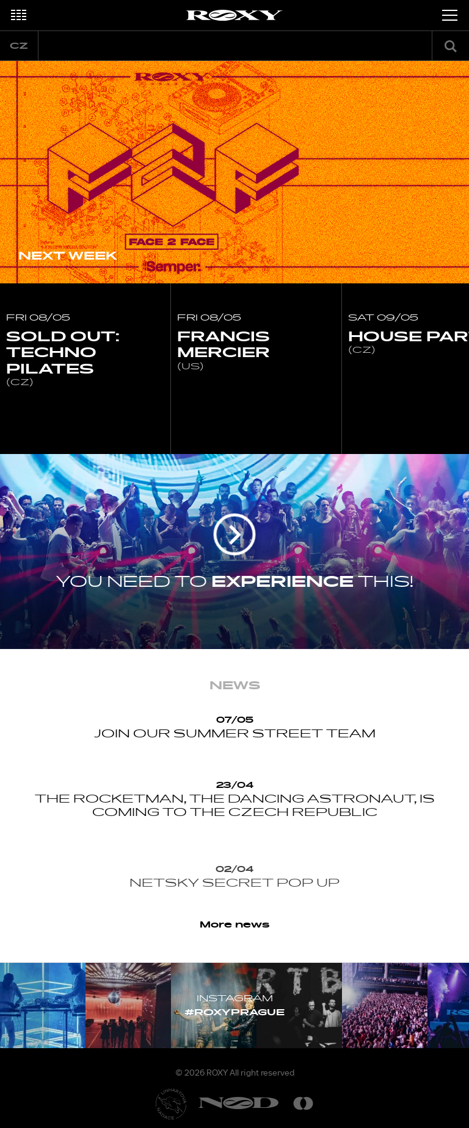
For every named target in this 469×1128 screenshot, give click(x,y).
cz (19, 46)
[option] (234, 172)
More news (235, 925)
